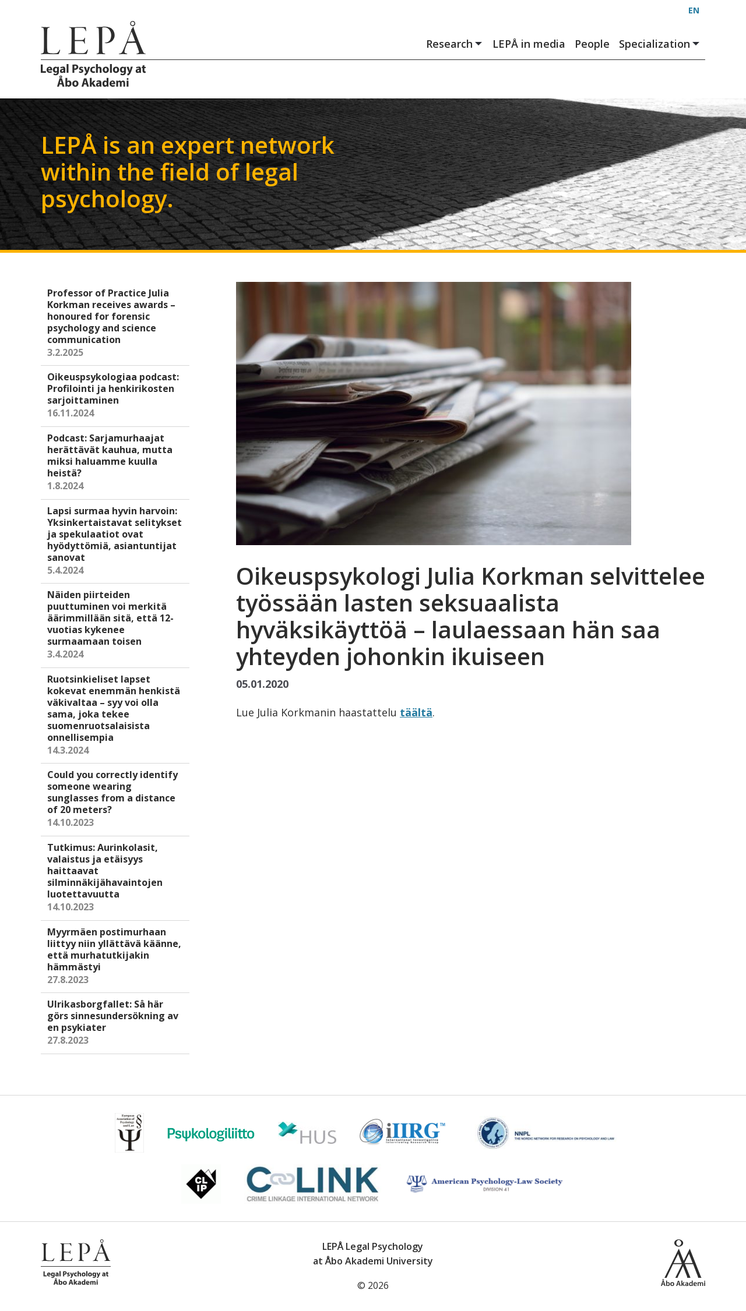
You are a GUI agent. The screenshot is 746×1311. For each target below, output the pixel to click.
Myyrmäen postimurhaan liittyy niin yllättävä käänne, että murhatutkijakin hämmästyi (116, 956)
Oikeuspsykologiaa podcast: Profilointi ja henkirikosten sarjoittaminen (116, 395)
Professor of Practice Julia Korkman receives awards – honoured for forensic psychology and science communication (116, 324)
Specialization (660, 44)
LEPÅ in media (528, 44)
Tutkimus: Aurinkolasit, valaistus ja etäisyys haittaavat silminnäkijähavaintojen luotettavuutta (116, 878)
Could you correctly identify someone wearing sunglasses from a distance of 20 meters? (116, 799)
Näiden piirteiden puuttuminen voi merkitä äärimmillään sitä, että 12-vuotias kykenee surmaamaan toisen (116, 625)
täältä (416, 712)
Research (454, 44)
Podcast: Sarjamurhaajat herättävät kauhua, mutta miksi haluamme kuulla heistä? (116, 463)
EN (693, 10)
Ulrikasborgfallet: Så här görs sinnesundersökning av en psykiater (116, 1023)
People (592, 44)
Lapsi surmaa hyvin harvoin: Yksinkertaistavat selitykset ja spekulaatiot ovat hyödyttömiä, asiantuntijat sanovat (116, 541)
